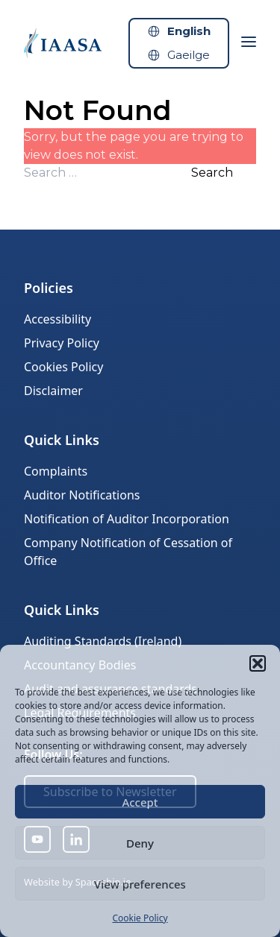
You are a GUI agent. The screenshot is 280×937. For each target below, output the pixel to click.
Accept (140, 802)
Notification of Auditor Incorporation (126, 519)
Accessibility (57, 319)
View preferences (140, 884)
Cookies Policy (63, 367)
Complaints (55, 471)
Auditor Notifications (82, 495)
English (189, 31)
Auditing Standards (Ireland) (102, 641)
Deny (140, 843)
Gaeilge (188, 55)
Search (212, 172)
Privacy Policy (61, 343)
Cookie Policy (139, 918)
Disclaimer (53, 390)
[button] (257, 663)
